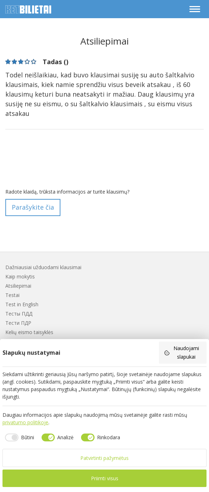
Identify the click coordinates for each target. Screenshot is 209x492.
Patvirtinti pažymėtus (104, 458)
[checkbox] (18, 437)
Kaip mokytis (20, 276)
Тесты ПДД (18, 313)
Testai (12, 295)
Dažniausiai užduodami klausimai (43, 267)
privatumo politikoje (25, 422)
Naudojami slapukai (181, 352)
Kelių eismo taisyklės (29, 332)
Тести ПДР (18, 322)
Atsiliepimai (18, 285)
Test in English (21, 304)
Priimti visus (104, 478)
